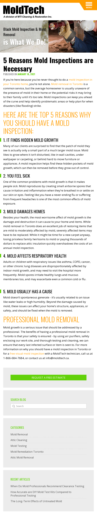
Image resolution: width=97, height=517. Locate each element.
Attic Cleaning (19, 440)
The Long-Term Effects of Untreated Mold (36, 501)
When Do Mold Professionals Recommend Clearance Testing (47, 486)
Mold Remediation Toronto (27, 451)
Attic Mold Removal (22, 457)
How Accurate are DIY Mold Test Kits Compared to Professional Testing (41, 493)
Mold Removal (19, 434)
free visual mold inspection (27, 353)
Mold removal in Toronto (67, 84)
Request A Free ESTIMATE (48, 377)
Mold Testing (19, 445)
